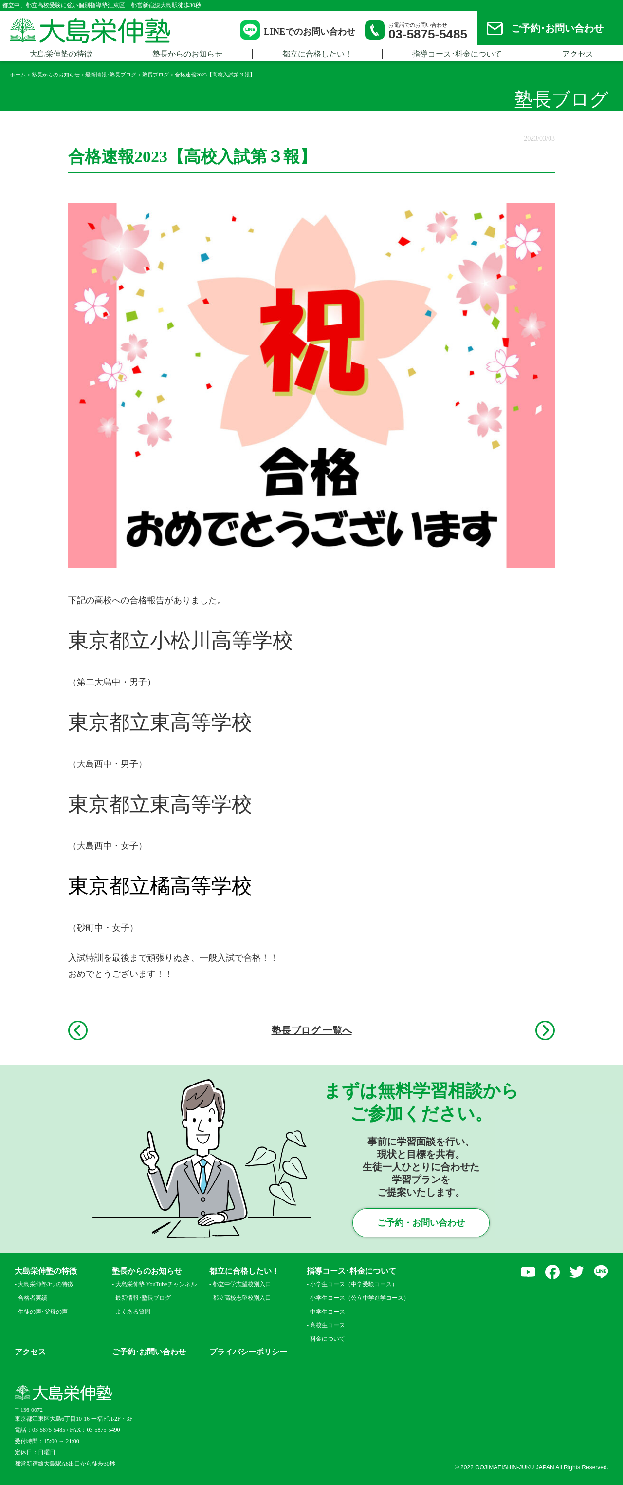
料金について (327, 1338)
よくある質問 (132, 1311)
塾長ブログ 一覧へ (312, 1030)
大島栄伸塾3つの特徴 (45, 1284)
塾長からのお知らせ (187, 54)
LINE (601, 1272)
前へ (78, 1030)
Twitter (576, 1272)
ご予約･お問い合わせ (557, 28)
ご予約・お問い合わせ (421, 1223)
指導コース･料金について (457, 54)
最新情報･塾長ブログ (143, 1298)
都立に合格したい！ (317, 54)
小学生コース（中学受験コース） (354, 1284)
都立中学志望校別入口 (242, 1284)
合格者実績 (32, 1298)
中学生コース (327, 1311)
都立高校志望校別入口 (242, 1298)
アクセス (30, 1352)
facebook (552, 1272)
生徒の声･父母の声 (43, 1311)
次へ (545, 1030)
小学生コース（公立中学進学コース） (357, 1298)
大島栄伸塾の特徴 (61, 54)
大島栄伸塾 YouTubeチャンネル (156, 1284)
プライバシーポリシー (248, 1352)
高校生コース (327, 1325)
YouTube (528, 1272)
